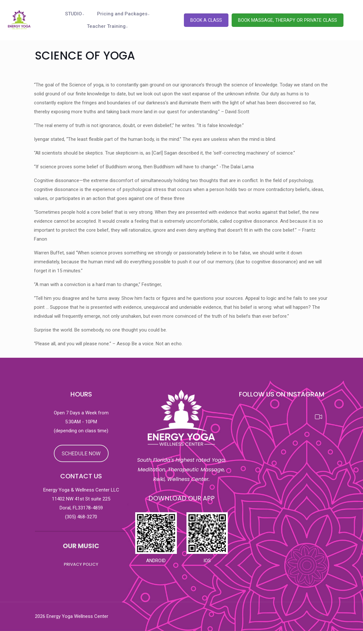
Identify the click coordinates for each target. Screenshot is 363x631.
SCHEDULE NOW (81, 453)
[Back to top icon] (321, 615)
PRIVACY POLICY (81, 564)
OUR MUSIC (81, 545)
